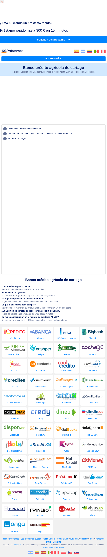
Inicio (5, 539)
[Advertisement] (53, 97)
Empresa (74, 539)
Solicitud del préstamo (53, 39)
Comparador (62, 539)
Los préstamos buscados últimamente (38, 539)
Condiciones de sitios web (53, 547)
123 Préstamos (15, 545)
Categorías (53, 58)
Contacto (57, 542)
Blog (91, 539)
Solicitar (84, 539)
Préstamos (14, 539)
